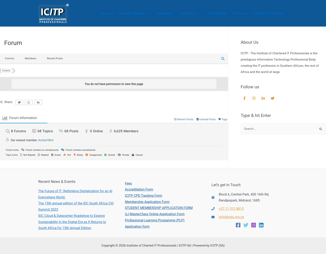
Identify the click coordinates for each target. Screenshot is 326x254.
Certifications (191, 13)
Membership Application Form (147, 202)
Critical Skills (218, 13)
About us (106, 13)
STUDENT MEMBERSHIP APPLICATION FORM (159, 208)
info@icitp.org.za (231, 217)
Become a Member (134, 13)
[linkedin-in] (263, 98)
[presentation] (147, 13)
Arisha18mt (45, 140)
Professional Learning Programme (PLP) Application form (155, 223)
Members (30, 58)
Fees (128, 183)
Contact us (240, 13)
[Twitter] (245, 225)
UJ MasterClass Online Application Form (155, 214)
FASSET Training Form (269, 13)
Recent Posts (55, 58)
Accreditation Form (139, 189)
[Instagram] (253, 225)
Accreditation (164, 13)
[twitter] (273, 98)
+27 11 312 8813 (231, 209)
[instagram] (254, 98)
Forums (9, 58)
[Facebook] (238, 225)
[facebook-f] (245, 98)
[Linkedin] (261, 225)
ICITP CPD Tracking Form (143, 196)
